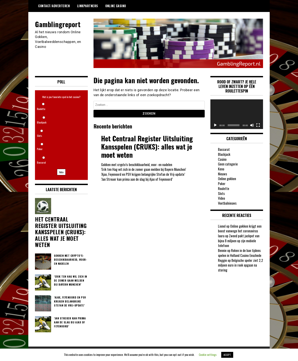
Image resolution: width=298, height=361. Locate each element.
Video (221, 198)
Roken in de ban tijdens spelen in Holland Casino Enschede (239, 253)
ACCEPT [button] (227, 355)
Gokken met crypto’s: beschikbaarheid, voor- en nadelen (136, 164)
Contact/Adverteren (54, 6)
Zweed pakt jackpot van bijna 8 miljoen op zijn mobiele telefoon (238, 240)
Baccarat (41, 162)
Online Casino (115, 6)
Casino (222, 159)
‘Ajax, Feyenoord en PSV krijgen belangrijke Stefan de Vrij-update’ (143, 174)
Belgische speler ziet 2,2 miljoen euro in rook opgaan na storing (240, 265)
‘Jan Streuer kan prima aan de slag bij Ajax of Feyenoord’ (137, 179)
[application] (236, 114)
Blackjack (41, 122)
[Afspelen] (215, 125)
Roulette (41, 109)
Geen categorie (228, 164)
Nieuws (222, 173)
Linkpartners (87, 6)
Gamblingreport (57, 24)
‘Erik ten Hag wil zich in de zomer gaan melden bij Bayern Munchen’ (143, 169)
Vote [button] (61, 172)
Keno (221, 168)
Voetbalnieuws (227, 203)
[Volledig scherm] (258, 125)
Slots (39, 136)
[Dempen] (252, 125)
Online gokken (227, 178)
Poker (40, 149)
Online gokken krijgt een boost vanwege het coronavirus (240, 229)
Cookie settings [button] (207, 354)
